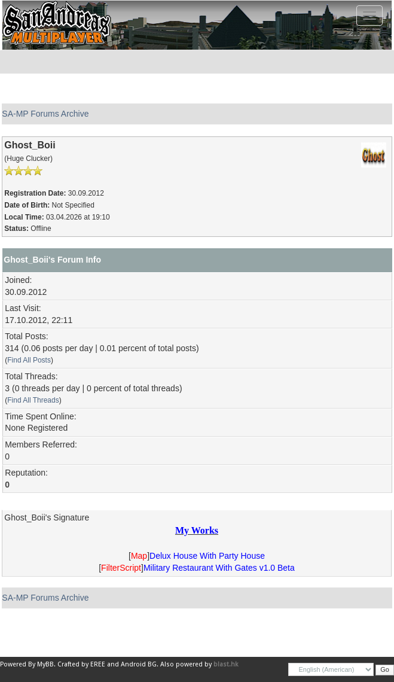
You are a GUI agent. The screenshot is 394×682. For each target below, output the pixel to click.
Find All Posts (29, 360)
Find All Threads (33, 400)
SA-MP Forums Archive (45, 113)
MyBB (45, 664)
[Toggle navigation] (369, 15)
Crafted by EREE (81, 664)
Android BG (139, 664)
